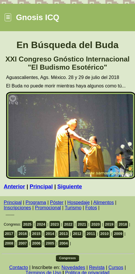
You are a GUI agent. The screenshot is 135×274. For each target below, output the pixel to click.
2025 (27, 224)
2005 (50, 243)
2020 (95, 224)
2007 (22, 243)
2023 (54, 224)
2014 (50, 233)
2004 (63, 243)
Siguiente (69, 186)
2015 (36, 233)
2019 (109, 224)
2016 (22, 233)
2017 (9, 233)
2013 (63, 233)
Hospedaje (78, 202)
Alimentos (103, 202)
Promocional (48, 207)
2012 (77, 233)
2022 (68, 224)
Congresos (67, 258)
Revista (97, 267)
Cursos (115, 267)
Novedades (73, 267)
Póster (57, 202)
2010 (104, 233)
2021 (82, 224)
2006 (36, 243)
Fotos (91, 207)
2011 (91, 233)
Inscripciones (17, 207)
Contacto (18, 267)
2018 (123, 224)
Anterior (14, 186)
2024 (41, 224)
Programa (35, 202)
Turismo (73, 207)
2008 (9, 243)
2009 (118, 233)
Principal (41, 186)
